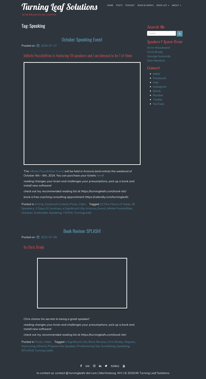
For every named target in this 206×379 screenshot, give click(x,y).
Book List (163, 5)
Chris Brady (115, 342)
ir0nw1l (41, 346)
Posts (119, 5)
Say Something (105, 346)
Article (39, 204)
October (26, 212)
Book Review (97, 342)
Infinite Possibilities (119, 208)
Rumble (158, 95)
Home (110, 5)
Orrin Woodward (158, 47)
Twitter (158, 99)
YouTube (158, 104)
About (176, 5)
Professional (85, 346)
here (100, 175)
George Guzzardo (159, 56)
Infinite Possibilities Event (47, 171)
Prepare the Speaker (62, 346)
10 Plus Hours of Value (115, 204)
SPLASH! (27, 350)
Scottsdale (41, 212)
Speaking (55, 212)
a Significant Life (73, 208)
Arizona (91, 208)
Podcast (130, 5)
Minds (157, 91)
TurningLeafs (83, 212)
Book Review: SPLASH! (82, 230)
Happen (129, 342)
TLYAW (68, 212)
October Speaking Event (82, 39)
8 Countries (53, 208)
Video (82, 204)
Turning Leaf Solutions (59, 6)
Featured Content (56, 204)
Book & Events (146, 5)
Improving (28, 346)
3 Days (40, 208)
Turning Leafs (44, 350)
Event (101, 208)
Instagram (160, 86)
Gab (156, 82)
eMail (156, 74)
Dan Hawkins (156, 60)
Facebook (159, 78)
